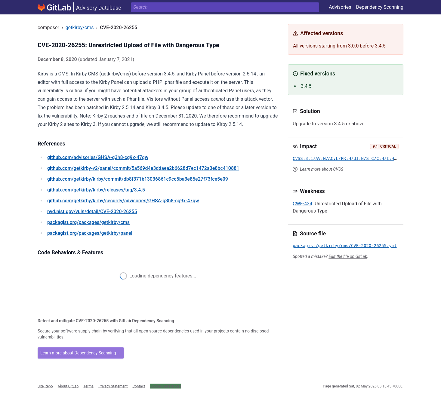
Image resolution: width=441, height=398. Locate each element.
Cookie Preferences (165, 386)
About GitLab (68, 386)
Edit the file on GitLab (347, 256)
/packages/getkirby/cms (88, 222)
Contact (138, 386)
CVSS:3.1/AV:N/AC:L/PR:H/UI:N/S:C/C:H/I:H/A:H (348, 158)
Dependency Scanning (379, 7)
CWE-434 (302, 204)
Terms (88, 386)
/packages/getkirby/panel (89, 233)
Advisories (340, 7)
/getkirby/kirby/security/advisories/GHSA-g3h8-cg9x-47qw (123, 201)
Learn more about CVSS (321, 169)
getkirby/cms (80, 27)
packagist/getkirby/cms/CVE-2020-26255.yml (345, 245)
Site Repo (45, 386)
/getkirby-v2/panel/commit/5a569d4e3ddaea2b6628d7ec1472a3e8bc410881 (143, 168)
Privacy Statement (113, 386)
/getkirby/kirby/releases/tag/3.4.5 (96, 190)
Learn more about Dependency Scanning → (80, 353)
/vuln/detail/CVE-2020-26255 (92, 211)
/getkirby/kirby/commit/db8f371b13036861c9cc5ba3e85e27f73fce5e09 (137, 179)
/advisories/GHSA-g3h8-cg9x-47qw (97, 157)
